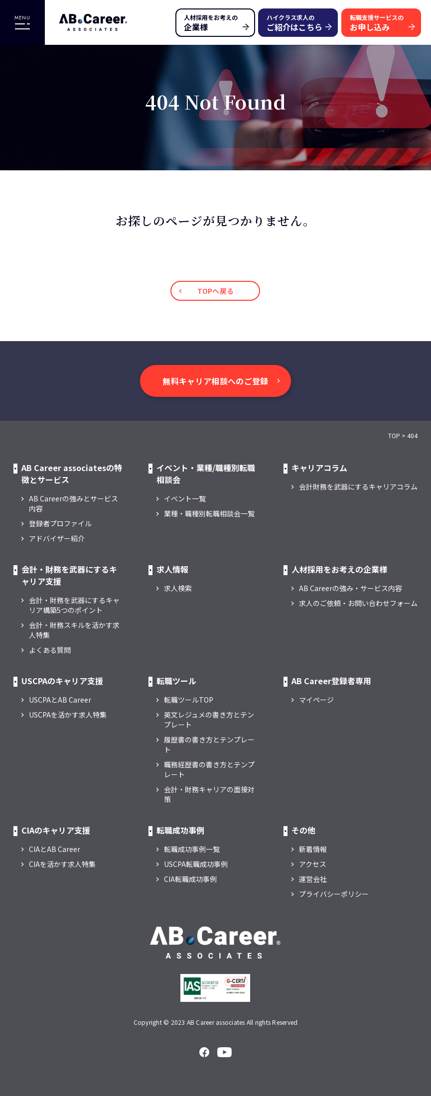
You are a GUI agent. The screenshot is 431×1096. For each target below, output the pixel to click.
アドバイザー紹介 (57, 538)
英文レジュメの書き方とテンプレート (209, 720)
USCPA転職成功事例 (196, 864)
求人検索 (178, 588)
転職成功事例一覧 (192, 849)
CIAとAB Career (54, 849)
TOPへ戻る (215, 291)
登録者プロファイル (60, 523)
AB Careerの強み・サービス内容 (350, 588)
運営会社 (313, 879)
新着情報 (313, 849)
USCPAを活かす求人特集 (68, 715)
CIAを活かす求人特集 (62, 864)
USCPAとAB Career (60, 700)
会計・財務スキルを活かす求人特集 (74, 630)
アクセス (312, 864)
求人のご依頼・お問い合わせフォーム (358, 603)
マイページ (316, 700)
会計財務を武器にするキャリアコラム (358, 486)
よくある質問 (50, 650)
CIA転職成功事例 (190, 879)
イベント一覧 (185, 498)
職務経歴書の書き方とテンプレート (209, 769)
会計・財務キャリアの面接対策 (209, 794)
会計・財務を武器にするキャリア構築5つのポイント (74, 605)
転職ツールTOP (188, 700)
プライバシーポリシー (334, 894)
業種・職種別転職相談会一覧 (209, 513)
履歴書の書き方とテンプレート (209, 744)
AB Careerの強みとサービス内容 (73, 503)
